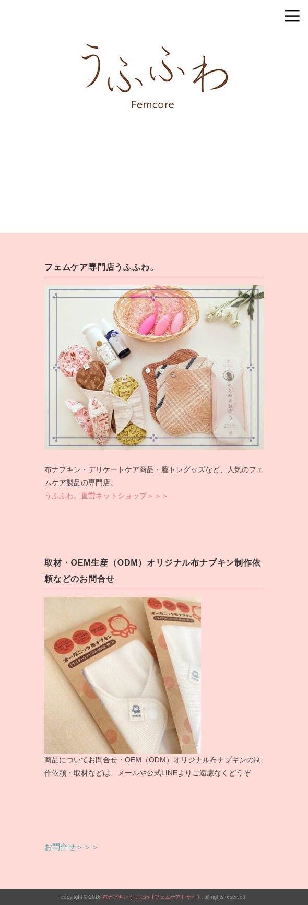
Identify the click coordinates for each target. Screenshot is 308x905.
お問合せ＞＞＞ (71, 846)
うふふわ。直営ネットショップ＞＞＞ (106, 495)
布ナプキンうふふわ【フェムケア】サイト (152, 897)
